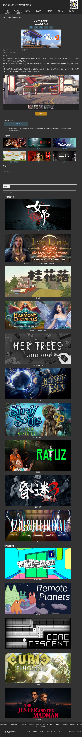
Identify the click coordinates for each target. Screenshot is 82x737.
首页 (4, 17)
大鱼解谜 (17, 11)
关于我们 (28, 731)
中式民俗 (38, 11)
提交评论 (6, 186)
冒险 (31, 27)
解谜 (36, 27)
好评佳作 (49, 11)
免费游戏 (8, 13)
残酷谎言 (58, 724)
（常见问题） (12, 120)
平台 (41, 27)
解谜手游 (27, 11)
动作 (51, 27)
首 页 (7, 11)
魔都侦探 (72, 724)
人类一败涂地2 (11, 17)
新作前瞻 (71, 11)
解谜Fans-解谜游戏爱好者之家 (17, 5)
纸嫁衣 (52, 724)
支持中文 (60, 11)
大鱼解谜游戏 (3, 724)
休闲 (46, 27)
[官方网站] (25, 50)
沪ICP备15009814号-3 (74, 731)
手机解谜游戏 (13, 724)
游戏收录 (42, 731)
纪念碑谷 (65, 724)
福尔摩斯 (43, 726)
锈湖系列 (45, 724)
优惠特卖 (19, 13)
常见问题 (35, 731)
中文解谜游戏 (23, 724)
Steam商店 (16, 124)
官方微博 (49, 731)
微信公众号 (57, 731)
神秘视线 (38, 724)
